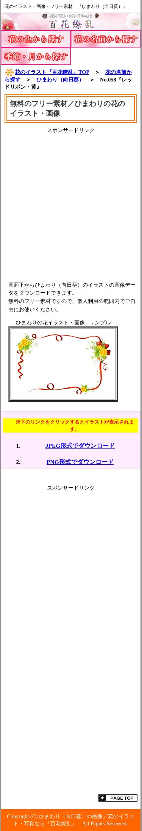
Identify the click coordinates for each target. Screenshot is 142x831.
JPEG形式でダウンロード (80, 445)
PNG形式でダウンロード (80, 462)
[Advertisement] (71, 204)
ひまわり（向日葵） (60, 80)
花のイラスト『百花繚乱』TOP (47, 72)
